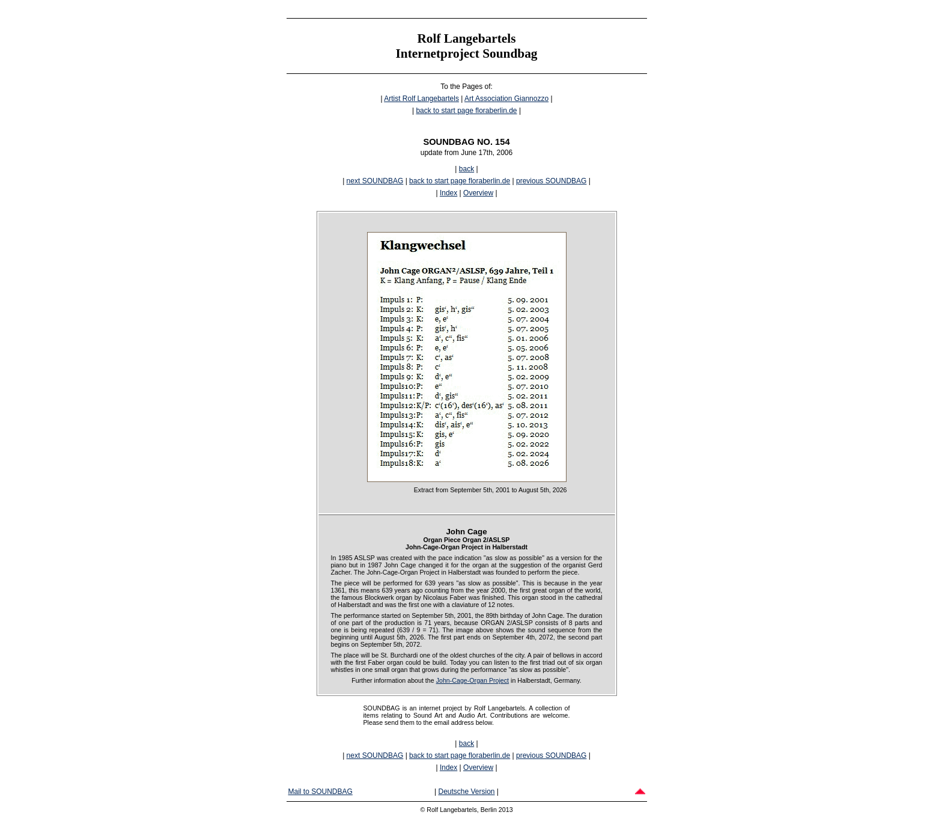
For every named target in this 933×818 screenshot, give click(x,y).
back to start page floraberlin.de (466, 110)
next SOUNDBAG (375, 181)
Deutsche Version (466, 791)
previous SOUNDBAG (551, 181)
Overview (478, 193)
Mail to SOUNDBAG (320, 791)
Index (448, 193)
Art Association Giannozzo (506, 98)
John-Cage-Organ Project (472, 680)
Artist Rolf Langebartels (421, 98)
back (466, 169)
